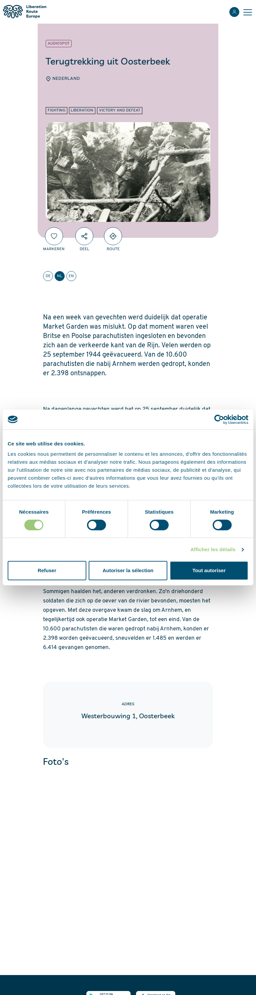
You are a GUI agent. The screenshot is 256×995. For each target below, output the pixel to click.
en (71, 276)
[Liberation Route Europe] (24, 11)
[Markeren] (54, 236)
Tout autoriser (209, 570)
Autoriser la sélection (128, 570)
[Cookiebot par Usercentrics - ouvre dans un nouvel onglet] (219, 419)
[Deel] (84, 236)
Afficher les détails (212, 549)
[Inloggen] (234, 12)
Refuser (47, 570)
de (48, 276)
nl (59, 276)
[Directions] (113, 236)
